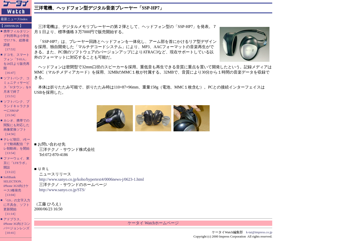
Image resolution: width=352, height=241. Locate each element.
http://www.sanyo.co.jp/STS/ (62, 190)
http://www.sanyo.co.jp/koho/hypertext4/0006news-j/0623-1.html (91, 179)
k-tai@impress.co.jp (259, 232)
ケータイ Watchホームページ (153, 223)
